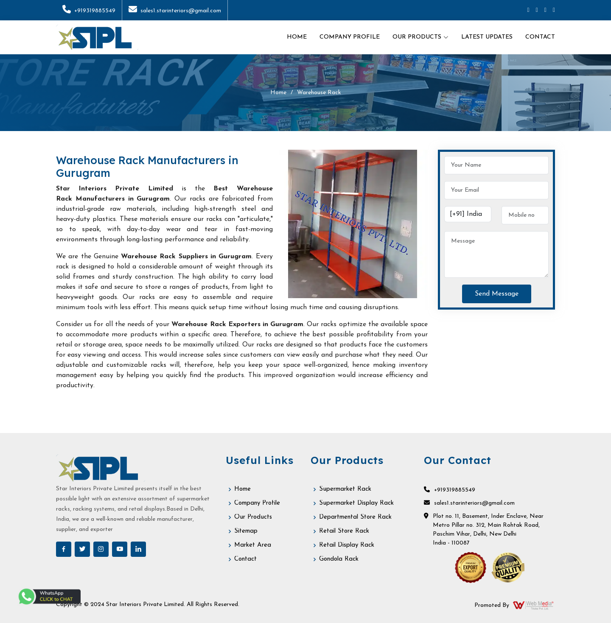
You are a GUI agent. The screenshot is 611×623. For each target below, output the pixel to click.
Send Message (497, 294)
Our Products (253, 517)
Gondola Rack (339, 559)
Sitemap (246, 531)
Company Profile (350, 37)
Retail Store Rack (344, 531)
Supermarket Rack (345, 489)
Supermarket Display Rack (356, 503)
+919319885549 (88, 11)
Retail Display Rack (346, 545)
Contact (540, 37)
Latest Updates (487, 37)
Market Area (252, 545)
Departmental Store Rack (355, 517)
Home (297, 37)
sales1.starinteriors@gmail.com (175, 11)
